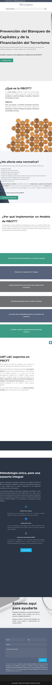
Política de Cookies (35, 683)
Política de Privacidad (14, 669)
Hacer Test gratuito (9, 197)
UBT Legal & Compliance (11, 664)
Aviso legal (14, 683)
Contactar (26, 550)
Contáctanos (6, 60)
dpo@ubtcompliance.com (16, 670)
